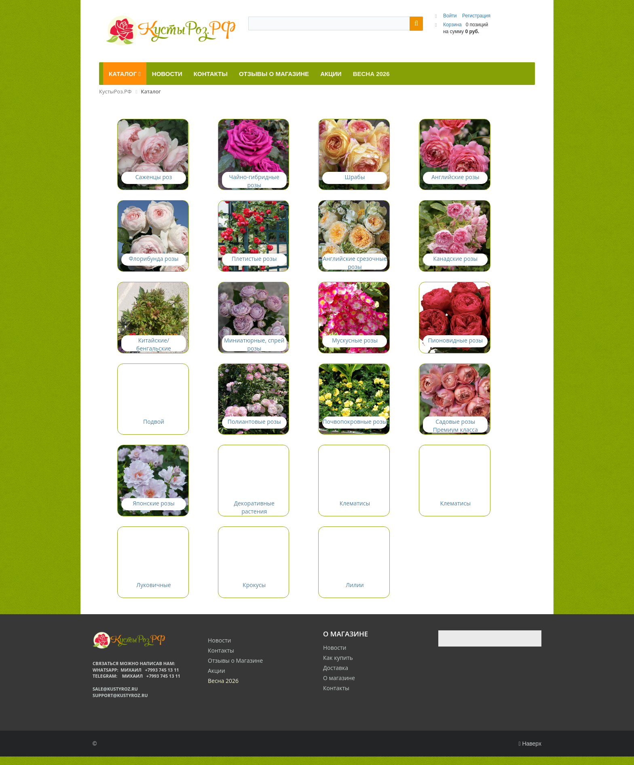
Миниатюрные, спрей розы (254, 348)
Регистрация (476, 16)
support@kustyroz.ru (120, 703)
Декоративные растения (254, 514)
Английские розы (455, 178)
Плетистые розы (254, 261)
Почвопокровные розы (355, 427)
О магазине (339, 686)
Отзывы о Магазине (235, 668)
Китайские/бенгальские (153, 348)
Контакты (336, 696)
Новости (334, 656)
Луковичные (153, 593)
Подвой (153, 427)
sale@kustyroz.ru (115, 697)
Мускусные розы (355, 344)
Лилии (355, 593)
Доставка (335, 676)
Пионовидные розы (455, 344)
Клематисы (355, 510)
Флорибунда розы (153, 261)
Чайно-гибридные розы (254, 182)
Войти (450, 16)
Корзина (452, 24)
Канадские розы (455, 261)
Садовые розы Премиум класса (455, 431)
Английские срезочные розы (355, 265)
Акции (216, 679)
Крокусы (254, 593)
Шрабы (355, 178)
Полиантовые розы (254, 427)
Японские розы (154, 510)
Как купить (338, 666)
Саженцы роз (153, 178)
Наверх (529, 752)
